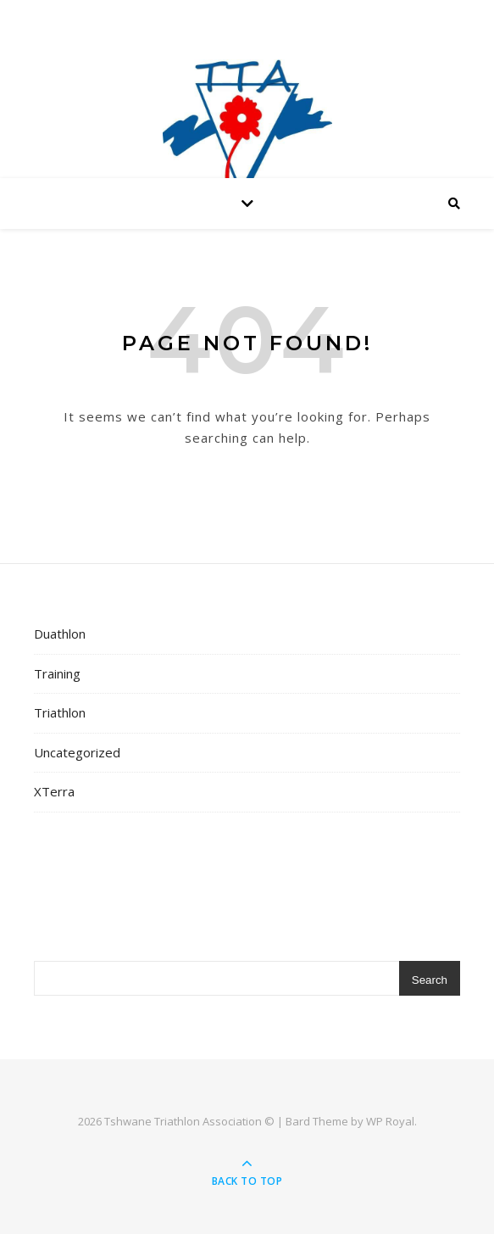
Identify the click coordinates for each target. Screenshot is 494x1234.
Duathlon (60, 633)
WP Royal (390, 1121)
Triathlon (60, 712)
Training (57, 673)
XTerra (54, 791)
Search (429, 980)
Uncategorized (77, 752)
